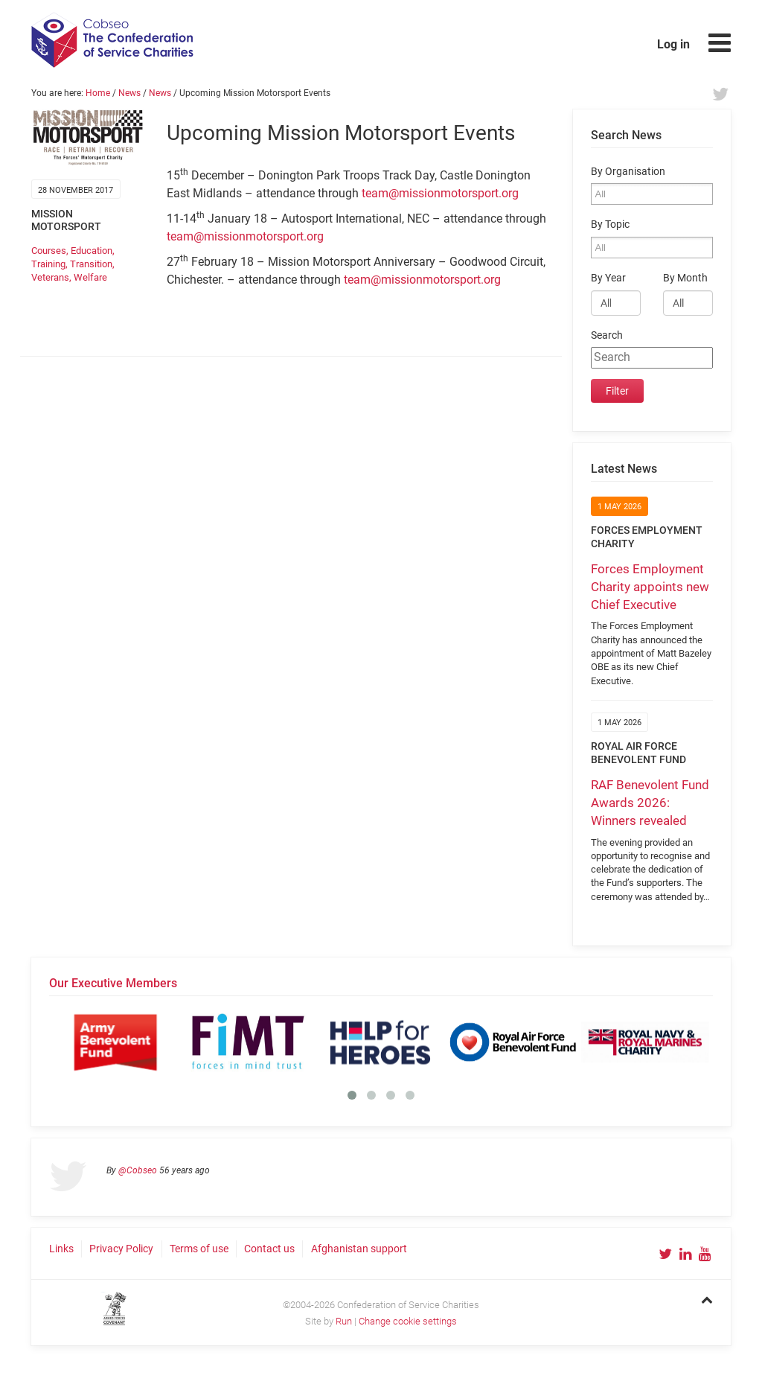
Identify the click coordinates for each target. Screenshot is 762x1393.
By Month (685, 278)
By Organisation (628, 171)
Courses (48, 250)
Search (607, 335)
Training (48, 264)
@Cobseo (137, 1170)
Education (91, 250)
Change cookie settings (408, 1321)
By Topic (610, 224)
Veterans (50, 277)
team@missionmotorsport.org (440, 193)
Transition (91, 264)
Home (98, 93)
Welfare (90, 277)
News (129, 93)
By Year (608, 278)
